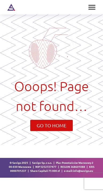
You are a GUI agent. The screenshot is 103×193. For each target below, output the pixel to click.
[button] (92, 7)
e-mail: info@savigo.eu (78, 171)
